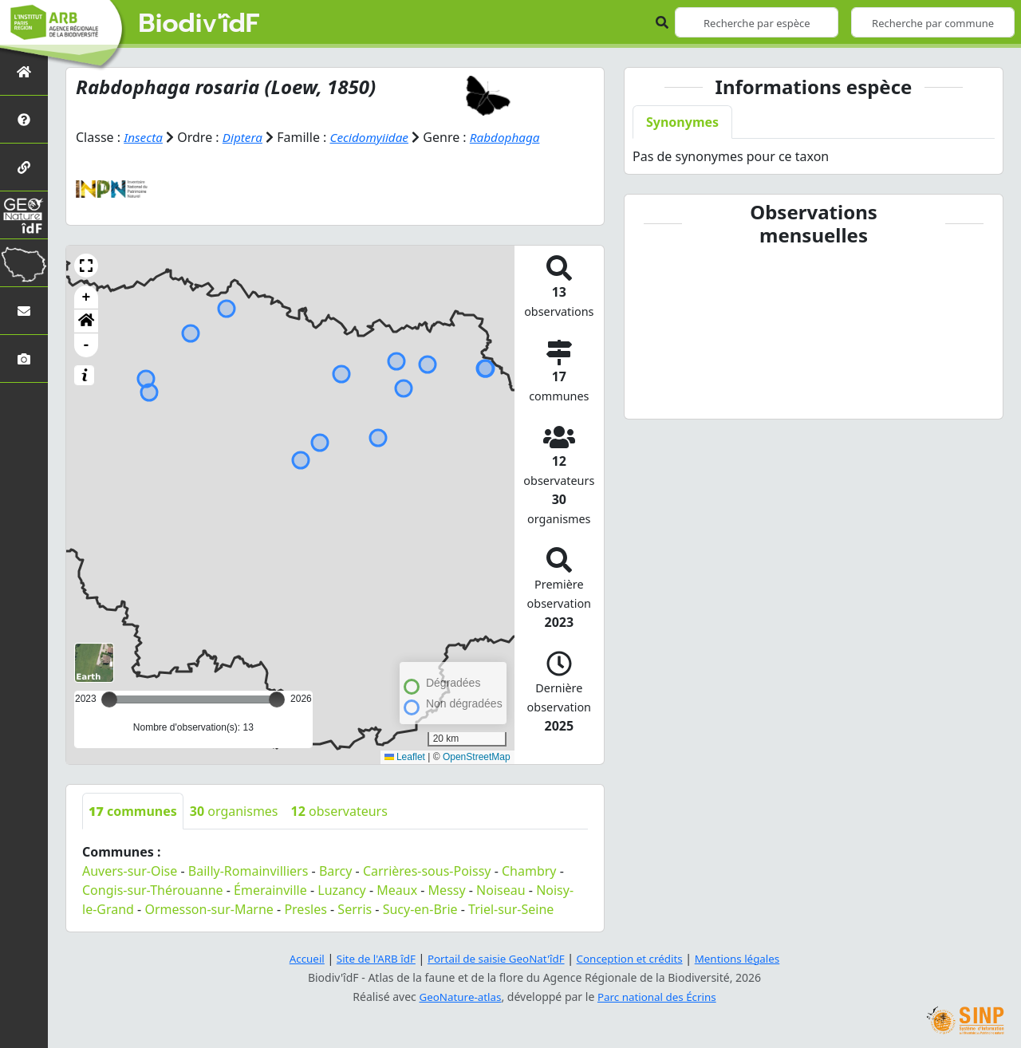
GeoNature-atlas (458, 996)
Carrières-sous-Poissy (427, 871)
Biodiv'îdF (199, 24)
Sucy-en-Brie (420, 909)
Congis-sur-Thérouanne (152, 890)
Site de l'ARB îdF (369, 958)
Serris (354, 909)
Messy (447, 890)
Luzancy (341, 890)
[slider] (277, 699)
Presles (305, 909)
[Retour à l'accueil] (24, 71)
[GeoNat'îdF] (24, 214)
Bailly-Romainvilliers (248, 871)
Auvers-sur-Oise (129, 871)
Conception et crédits (633, 958)
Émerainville (270, 890)
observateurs (339, 811)
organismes (234, 811)
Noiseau (501, 890)
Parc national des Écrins (659, 996)
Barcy (336, 871)
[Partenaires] (24, 167)
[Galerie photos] (24, 358)
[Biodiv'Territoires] (24, 262)
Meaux (396, 890)
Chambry (529, 871)
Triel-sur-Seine (511, 909)
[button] (86, 266)
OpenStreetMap (476, 756)
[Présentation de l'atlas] (24, 119)
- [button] (86, 345)
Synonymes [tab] (682, 122)
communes (133, 811)
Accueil (297, 958)
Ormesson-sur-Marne (208, 909)
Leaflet (404, 756)
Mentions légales (745, 958)
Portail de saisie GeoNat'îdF (494, 958)
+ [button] (86, 297)
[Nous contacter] (24, 310)
